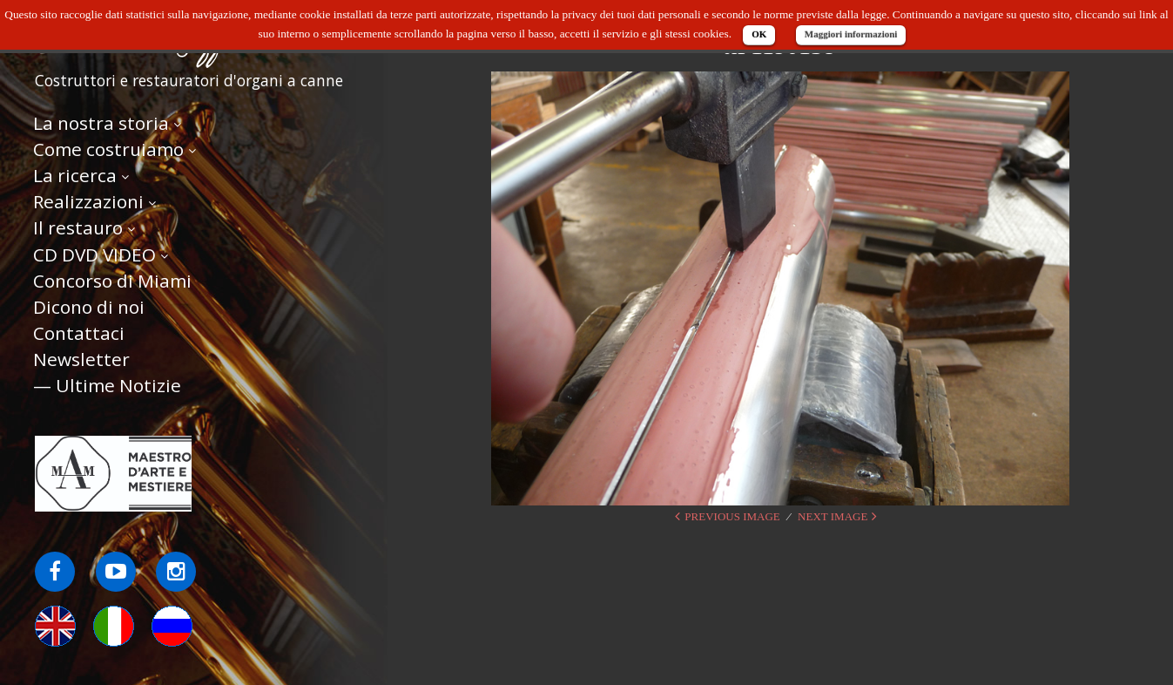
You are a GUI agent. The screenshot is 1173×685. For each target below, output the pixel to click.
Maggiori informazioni (851, 34)
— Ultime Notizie (107, 385)
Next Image (832, 516)
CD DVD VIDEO (94, 254)
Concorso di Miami (112, 280)
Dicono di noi (89, 307)
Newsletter (81, 359)
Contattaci (79, 333)
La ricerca (75, 175)
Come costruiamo (108, 149)
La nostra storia (101, 123)
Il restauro (78, 227)
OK (759, 34)
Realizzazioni (88, 201)
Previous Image (731, 516)
